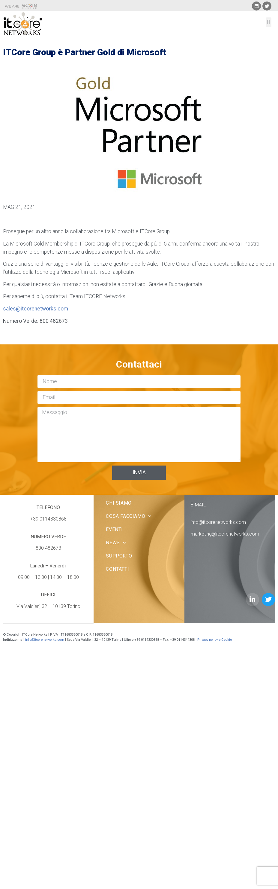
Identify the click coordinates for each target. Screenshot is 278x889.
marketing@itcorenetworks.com (225, 534)
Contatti (117, 569)
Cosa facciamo (128, 516)
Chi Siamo (118, 503)
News (116, 542)
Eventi (114, 529)
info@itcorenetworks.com (218, 522)
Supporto (119, 556)
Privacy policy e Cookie (215, 640)
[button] (268, 22)
